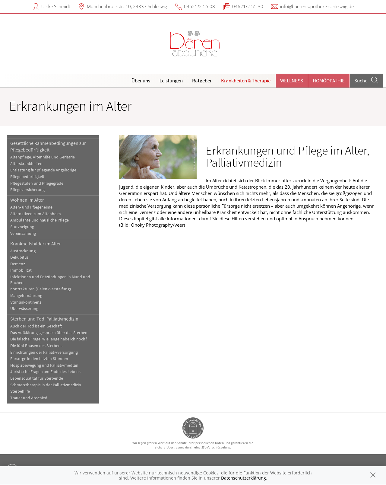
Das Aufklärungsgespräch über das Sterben (48, 332)
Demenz (17, 263)
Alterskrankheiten (26, 163)
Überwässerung (24, 308)
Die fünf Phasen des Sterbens (36, 345)
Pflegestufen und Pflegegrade (36, 183)
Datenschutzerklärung (243, 478)
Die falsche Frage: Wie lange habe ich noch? (48, 339)
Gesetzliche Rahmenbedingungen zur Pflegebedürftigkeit (48, 146)
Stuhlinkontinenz (25, 302)
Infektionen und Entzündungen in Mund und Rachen (50, 279)
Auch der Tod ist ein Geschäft (36, 326)
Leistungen (171, 80)
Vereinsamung (23, 233)
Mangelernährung (26, 295)
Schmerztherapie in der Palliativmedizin (45, 385)
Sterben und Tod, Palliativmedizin (44, 319)
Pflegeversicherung (27, 189)
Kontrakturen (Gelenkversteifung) (40, 289)
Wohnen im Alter (27, 200)
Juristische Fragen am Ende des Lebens (45, 371)
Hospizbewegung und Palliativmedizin (44, 365)
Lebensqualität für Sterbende (36, 378)
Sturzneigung (22, 226)
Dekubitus (19, 257)
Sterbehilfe (20, 391)
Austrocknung (23, 251)
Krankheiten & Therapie (246, 80)
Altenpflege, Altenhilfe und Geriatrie (42, 157)
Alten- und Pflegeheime (31, 207)
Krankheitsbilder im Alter (35, 244)
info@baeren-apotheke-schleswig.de (317, 6)
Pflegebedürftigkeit (27, 176)
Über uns (140, 80)
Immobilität (21, 270)
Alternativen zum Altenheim (35, 213)
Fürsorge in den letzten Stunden (39, 358)
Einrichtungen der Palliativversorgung (44, 352)
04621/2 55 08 (199, 6)
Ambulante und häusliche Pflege (39, 220)
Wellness (291, 80)
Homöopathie (329, 80)
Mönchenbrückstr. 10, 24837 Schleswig (127, 6)
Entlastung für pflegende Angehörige (43, 170)
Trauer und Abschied (28, 397)
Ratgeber (202, 80)
